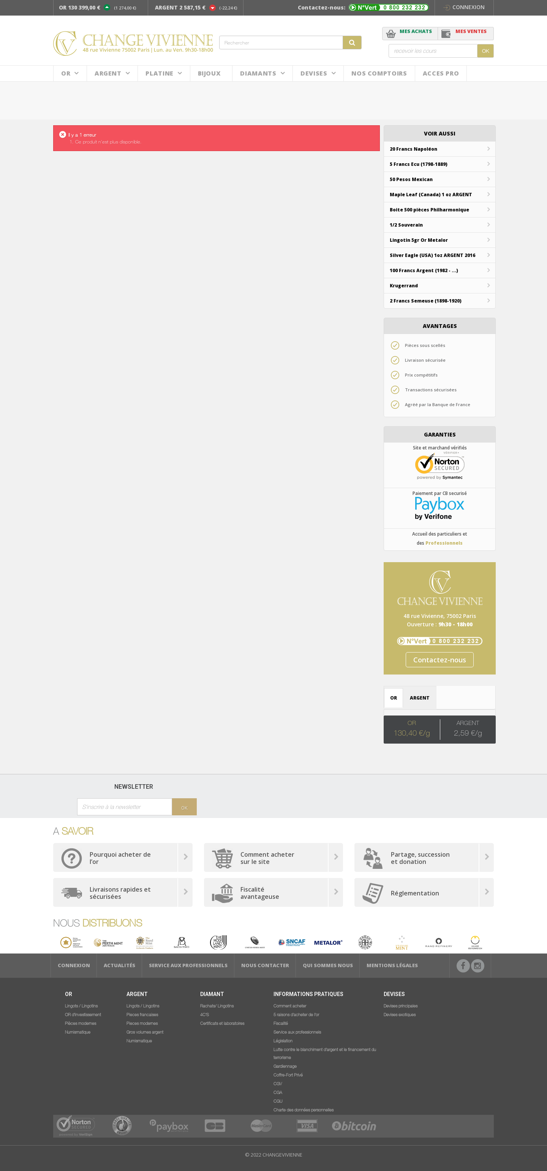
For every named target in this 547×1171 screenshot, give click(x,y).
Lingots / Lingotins (81, 1005)
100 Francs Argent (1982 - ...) (424, 270)
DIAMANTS (258, 73)
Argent (108, 73)
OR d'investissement (83, 1014)
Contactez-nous (439, 659)
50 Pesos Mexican (411, 179)
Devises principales (400, 1005)
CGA (278, 1092)
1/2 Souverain (406, 225)
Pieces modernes (142, 1023)
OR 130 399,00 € (79, 7)
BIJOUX (209, 73)
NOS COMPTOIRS (379, 73)
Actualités (119, 965)
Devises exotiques (400, 1014)
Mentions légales (392, 965)
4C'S (204, 1014)
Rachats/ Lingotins (217, 1005)
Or (65, 73)
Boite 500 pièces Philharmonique (429, 209)
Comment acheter (290, 1005)
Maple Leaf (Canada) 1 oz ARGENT (431, 194)
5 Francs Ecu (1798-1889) (418, 164)
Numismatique (77, 1031)
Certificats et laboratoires (222, 1023)
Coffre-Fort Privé (288, 1074)
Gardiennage (285, 1066)
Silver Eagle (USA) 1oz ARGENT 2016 (432, 255)
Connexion (464, 7)
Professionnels (444, 543)
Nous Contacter (265, 965)
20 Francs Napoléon (413, 149)
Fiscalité (281, 1023)
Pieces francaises (142, 1014)
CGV (278, 1083)
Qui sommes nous (328, 965)
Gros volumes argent (144, 1031)
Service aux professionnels (188, 965)
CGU (278, 1100)
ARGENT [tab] (420, 698)
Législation (283, 1040)
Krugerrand (404, 285)
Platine (159, 73)
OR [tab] (393, 698)
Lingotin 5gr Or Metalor (419, 240)
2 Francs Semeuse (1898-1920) (426, 301)
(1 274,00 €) (125, 8)
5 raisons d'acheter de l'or (296, 1014)
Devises (313, 73)
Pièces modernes (80, 1023)
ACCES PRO (441, 73)
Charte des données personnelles (304, 1109)
